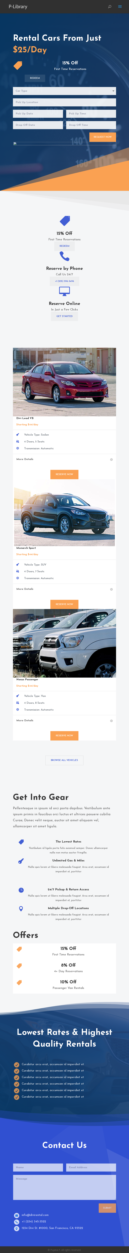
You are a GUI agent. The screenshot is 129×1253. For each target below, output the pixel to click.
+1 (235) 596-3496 (64, 281)
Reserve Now (64, 474)
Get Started (64, 316)
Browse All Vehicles (64, 760)
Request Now (103, 137)
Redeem (35, 78)
